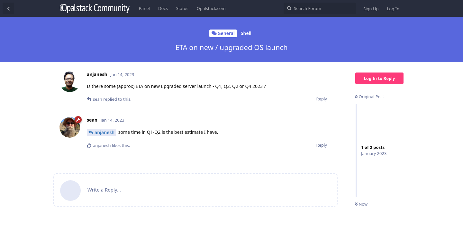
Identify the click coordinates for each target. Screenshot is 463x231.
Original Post (369, 96)
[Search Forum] (320, 8)
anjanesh (104, 132)
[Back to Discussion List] (8, 8)
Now (361, 204)
